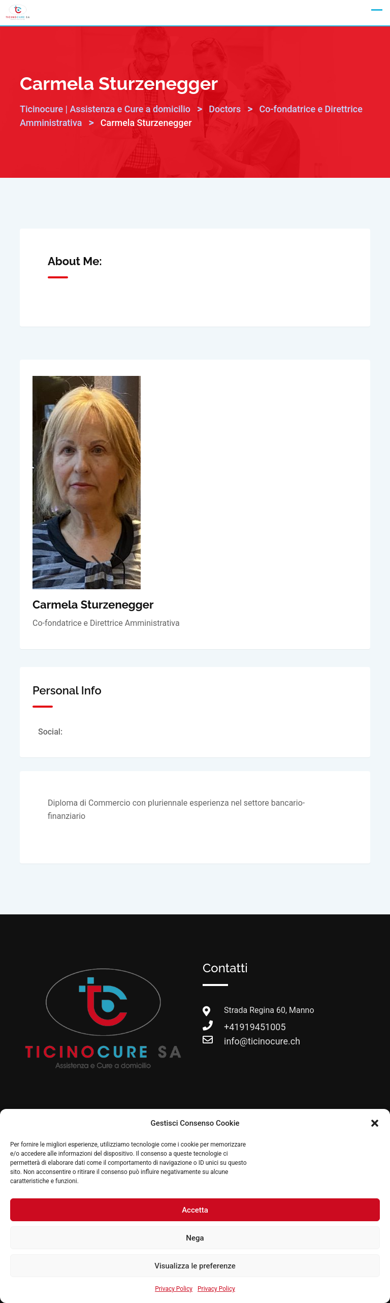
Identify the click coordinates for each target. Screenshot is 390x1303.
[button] (375, 1123)
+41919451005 (234, 1027)
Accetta (195, 1210)
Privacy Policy (173, 1288)
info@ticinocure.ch (234, 1041)
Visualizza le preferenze (195, 1265)
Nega (195, 1238)
